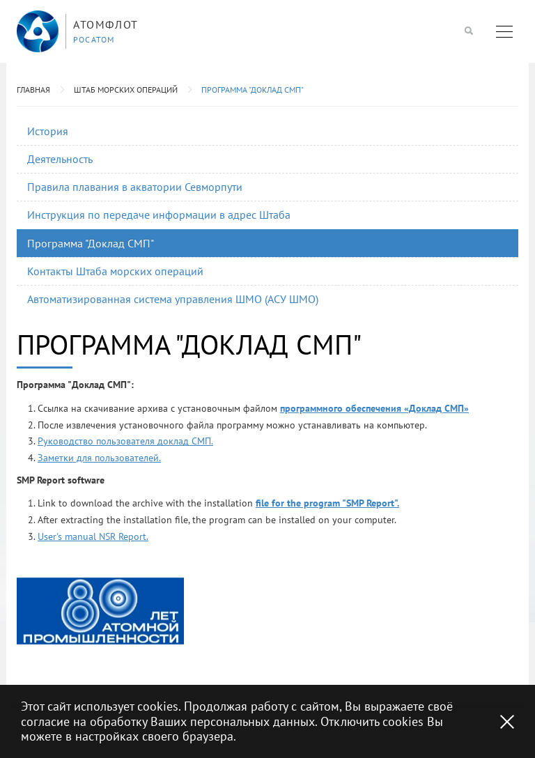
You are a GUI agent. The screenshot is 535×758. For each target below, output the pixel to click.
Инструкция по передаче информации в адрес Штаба (158, 215)
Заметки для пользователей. (99, 457)
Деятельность (60, 159)
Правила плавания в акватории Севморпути (134, 187)
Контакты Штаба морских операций (115, 271)
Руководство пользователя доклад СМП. (125, 441)
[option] (100, 611)
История (47, 131)
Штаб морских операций (126, 89)
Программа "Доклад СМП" (252, 89)
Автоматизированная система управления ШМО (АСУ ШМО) (172, 299)
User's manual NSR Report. (93, 536)
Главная (33, 89)
